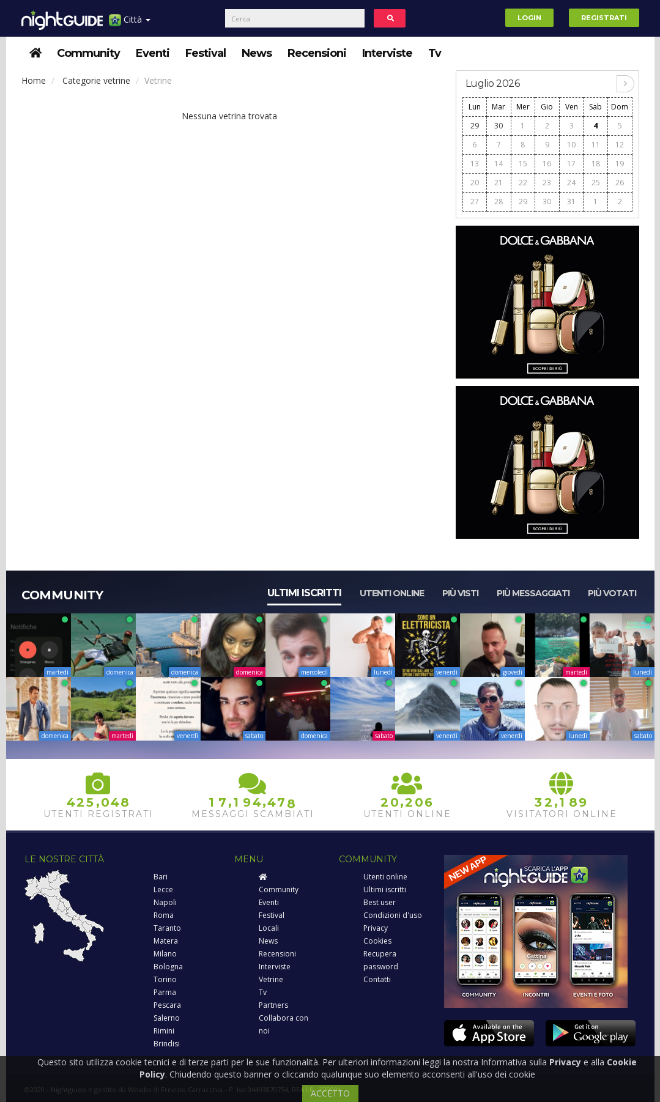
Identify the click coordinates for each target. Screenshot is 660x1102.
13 (474, 163)
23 (547, 182)
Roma (164, 915)
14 (498, 163)
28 (498, 201)
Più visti (460, 593)
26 (619, 182)
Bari (161, 876)
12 (619, 144)
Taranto (167, 928)
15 (523, 163)
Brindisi (167, 1043)
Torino (165, 979)
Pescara (167, 1005)
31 (571, 201)
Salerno (167, 1018)
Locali (269, 928)
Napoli (165, 902)
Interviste (387, 53)
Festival (205, 53)
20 (474, 182)
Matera (166, 941)
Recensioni (316, 53)
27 (474, 201)
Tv (434, 53)
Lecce (163, 889)
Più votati (612, 593)
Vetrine (271, 979)
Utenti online (392, 593)
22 (523, 182)
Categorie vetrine (96, 80)
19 (619, 163)
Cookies (377, 941)
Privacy (375, 928)
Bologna (168, 966)
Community (88, 53)
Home (33, 80)
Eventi (152, 53)
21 (498, 182)
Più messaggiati (533, 593)
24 (571, 182)
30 (498, 125)
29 (474, 125)
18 (595, 163)
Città (129, 24)
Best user (379, 902)
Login (529, 17)
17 (571, 163)
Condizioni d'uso (392, 915)
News (257, 53)
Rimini (164, 1031)
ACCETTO (330, 1093)
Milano (165, 954)
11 (595, 144)
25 (595, 182)
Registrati (604, 17)
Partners (273, 1005)
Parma (165, 992)
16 (547, 163)
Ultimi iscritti (304, 593)
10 (571, 144)
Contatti (377, 979)
